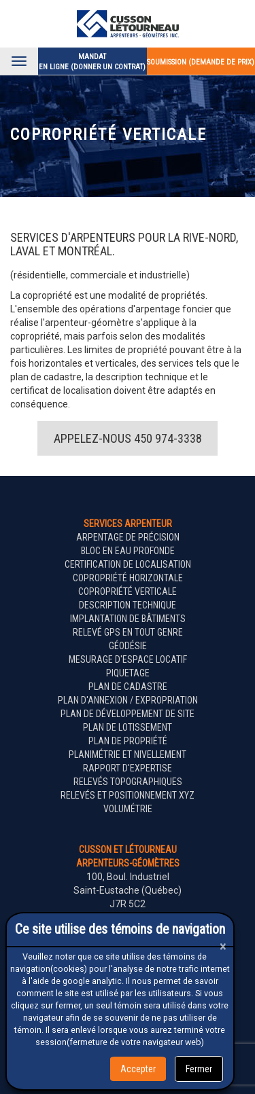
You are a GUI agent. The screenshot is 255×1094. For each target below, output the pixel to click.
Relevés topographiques (127, 781)
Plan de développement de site (127, 713)
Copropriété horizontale (128, 577)
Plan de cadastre (127, 686)
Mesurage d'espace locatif (128, 659)
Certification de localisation (128, 564)
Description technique (127, 605)
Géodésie (128, 645)
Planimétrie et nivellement (127, 754)
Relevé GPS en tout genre (128, 632)
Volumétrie (127, 808)
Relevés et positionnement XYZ (127, 795)
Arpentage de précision (128, 537)
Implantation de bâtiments (128, 618)
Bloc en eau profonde (128, 550)
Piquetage (128, 673)
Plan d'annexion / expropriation (128, 700)
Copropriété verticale (127, 591)
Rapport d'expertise (127, 768)
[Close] (223, 946)
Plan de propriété (127, 740)
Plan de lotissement (127, 727)
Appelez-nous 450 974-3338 (128, 438)
